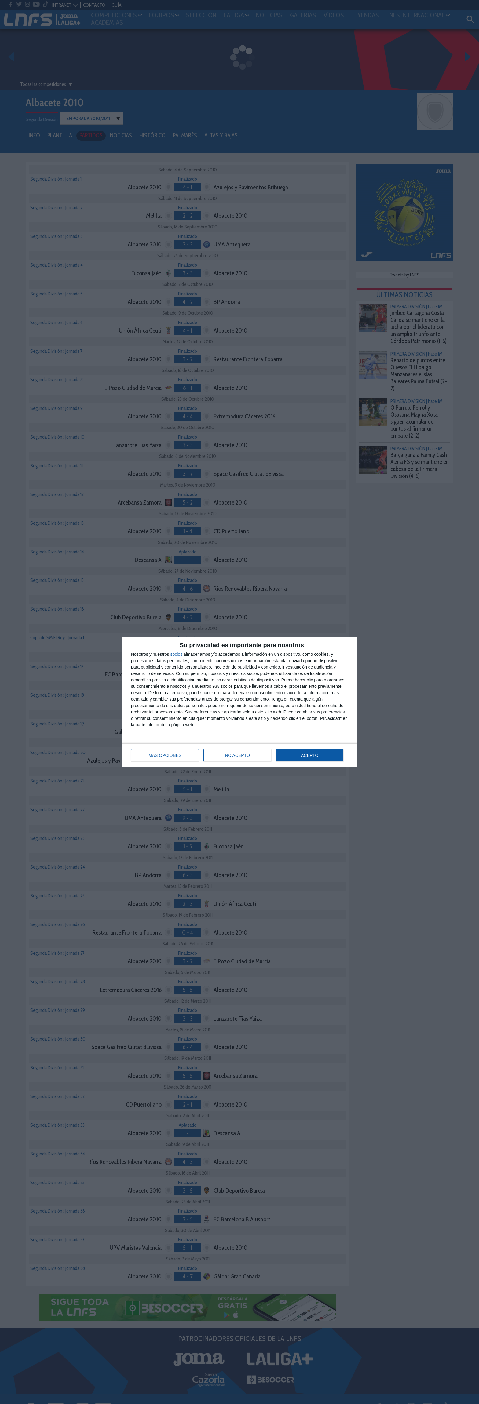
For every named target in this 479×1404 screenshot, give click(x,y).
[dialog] (239, 702)
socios (176, 654)
